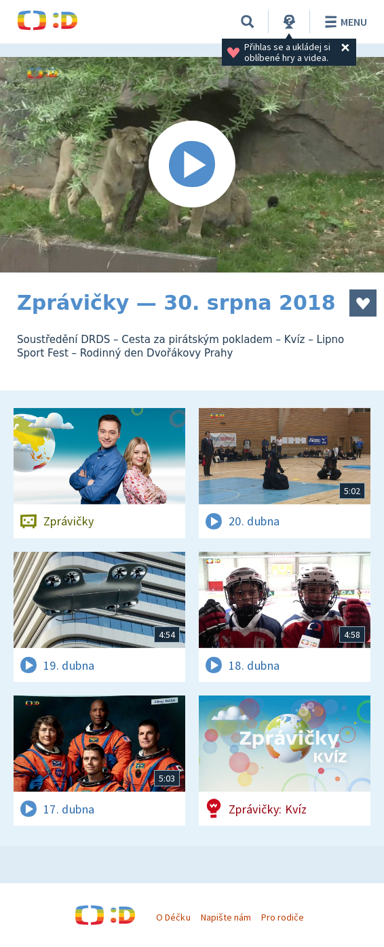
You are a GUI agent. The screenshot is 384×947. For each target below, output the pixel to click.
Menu (343, 22)
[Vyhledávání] (247, 21)
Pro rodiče (282, 917)
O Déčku (173, 917)
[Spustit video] (192, 165)
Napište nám (226, 917)
